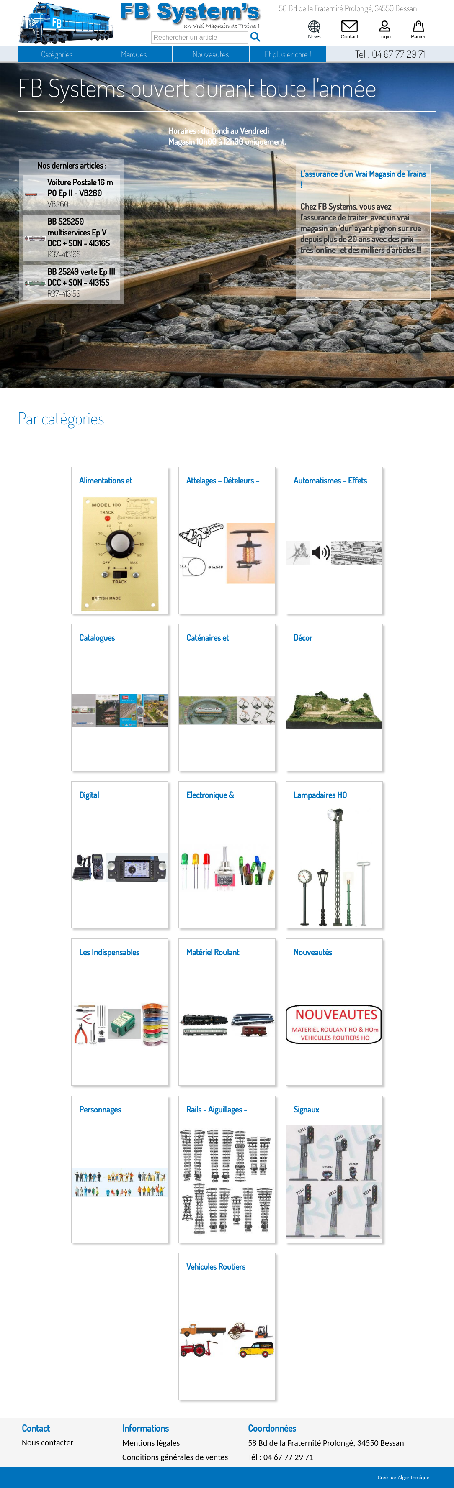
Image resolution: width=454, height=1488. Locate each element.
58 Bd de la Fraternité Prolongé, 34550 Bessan (326, 1443)
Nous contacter (47, 1442)
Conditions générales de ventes (175, 1457)
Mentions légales (151, 1443)
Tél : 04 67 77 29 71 (280, 1457)
